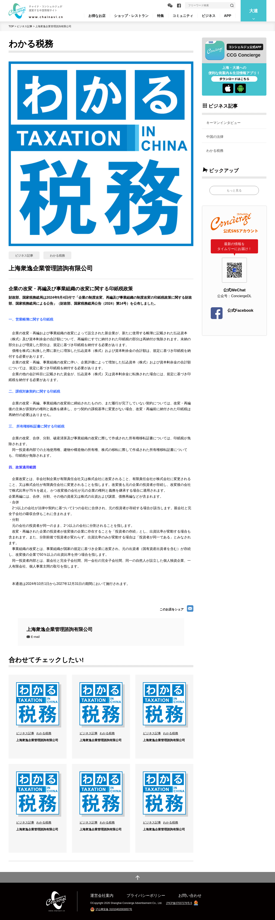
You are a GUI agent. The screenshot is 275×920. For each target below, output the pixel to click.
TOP (11, 26)
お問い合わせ (190, 895)
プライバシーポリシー (146, 895)
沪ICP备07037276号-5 (179, 903)
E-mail (35, 636)
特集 (160, 16)
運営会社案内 (101, 895)
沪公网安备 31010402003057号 (114, 909)
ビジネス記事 (24, 26)
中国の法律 (214, 137)
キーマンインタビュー (223, 123)
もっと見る (234, 190)
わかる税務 (214, 150)
